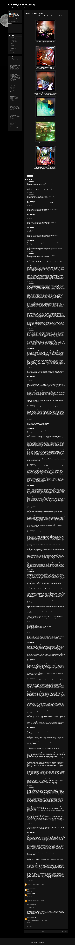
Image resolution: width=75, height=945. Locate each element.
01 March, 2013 (30, 205)
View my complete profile (13, 21)
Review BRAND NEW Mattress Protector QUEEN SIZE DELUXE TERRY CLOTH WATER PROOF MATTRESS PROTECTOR (15, 106)
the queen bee (13, 96)
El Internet (49, 15)
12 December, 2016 (30, 907)
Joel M (16, 13)
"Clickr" (11, 111)
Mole (48, 68)
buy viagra (56, 235)
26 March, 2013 (30, 507)
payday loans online (57, 255)
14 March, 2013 (30, 309)
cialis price (37, 636)
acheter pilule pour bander (32, 909)
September (13, 38)
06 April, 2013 (29, 675)
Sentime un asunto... (14, 103)
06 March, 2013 (30, 244)
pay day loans (50, 753)
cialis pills (53, 616)
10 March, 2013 (30, 257)
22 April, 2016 (29, 885)
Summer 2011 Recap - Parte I (14, 41)
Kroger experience (30, 917)
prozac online (30, 423)
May (12, 43)
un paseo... (12, 121)
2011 (11, 37)
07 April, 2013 (29, 699)
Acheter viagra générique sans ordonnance (47, 912)
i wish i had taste (13, 83)
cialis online (53, 215)
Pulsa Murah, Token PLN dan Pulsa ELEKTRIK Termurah (14, 98)
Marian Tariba (12, 92)
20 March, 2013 (30, 380)
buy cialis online (50, 196)
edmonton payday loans (41, 723)
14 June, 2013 (30, 855)
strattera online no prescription (34, 377)
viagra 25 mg (50, 189)
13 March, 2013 (30, 281)
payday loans (55, 723)
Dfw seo (34, 630)
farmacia (29, 922)
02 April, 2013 (29, 632)
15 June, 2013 (30, 880)
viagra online (53, 222)
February (13, 48)
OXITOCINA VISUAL (14, 115)
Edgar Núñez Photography (12, 91)
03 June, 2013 (30, 830)
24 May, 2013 (29, 785)
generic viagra (55, 209)
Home (43, 931)
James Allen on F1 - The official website (15, 66)
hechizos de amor (30, 904)
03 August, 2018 (30, 915)
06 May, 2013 (29, 712)
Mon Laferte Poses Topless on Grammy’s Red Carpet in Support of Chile (15, 78)
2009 (11, 50)
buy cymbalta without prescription (35, 371)
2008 (11, 52)
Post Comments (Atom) (48, 934)
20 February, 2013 (30, 185)
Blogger (43, 942)
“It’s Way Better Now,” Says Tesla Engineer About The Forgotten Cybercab (15, 60)
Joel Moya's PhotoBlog (21, 4)
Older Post (64, 931)
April (12, 45)
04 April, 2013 (29, 640)
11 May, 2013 (29, 733)
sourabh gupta (30, 882)
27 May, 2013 (29, 823)
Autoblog (12, 58)
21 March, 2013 (30, 402)
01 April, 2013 (29, 621)
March (12, 46)
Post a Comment (29, 926)
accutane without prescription (56, 248)
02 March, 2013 (30, 231)
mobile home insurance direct (41, 742)
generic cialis (44, 616)
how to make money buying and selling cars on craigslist (43, 611)
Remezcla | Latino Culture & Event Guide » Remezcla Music (15, 75)
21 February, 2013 (30, 198)
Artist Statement (12, 29)
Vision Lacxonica (13, 126)
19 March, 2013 (30, 346)
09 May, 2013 (29, 724)
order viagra (56, 242)
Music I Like (11, 31)
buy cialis (55, 202)
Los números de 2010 (14, 127)
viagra (61, 636)
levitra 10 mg (50, 183)
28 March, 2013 (30, 584)
